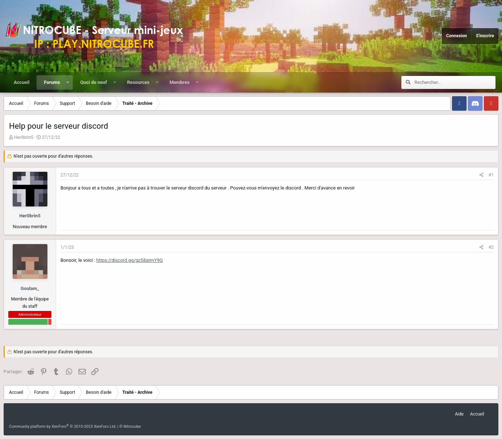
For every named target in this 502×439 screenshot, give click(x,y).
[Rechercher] (454, 82)
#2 (491, 247)
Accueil (21, 82)
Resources (138, 82)
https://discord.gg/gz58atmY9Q (129, 260)
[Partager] (481, 175)
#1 (491, 175)
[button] (67, 82)
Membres (179, 82)
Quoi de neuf (93, 82)
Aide (459, 414)
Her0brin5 (23, 137)
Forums (52, 82)
